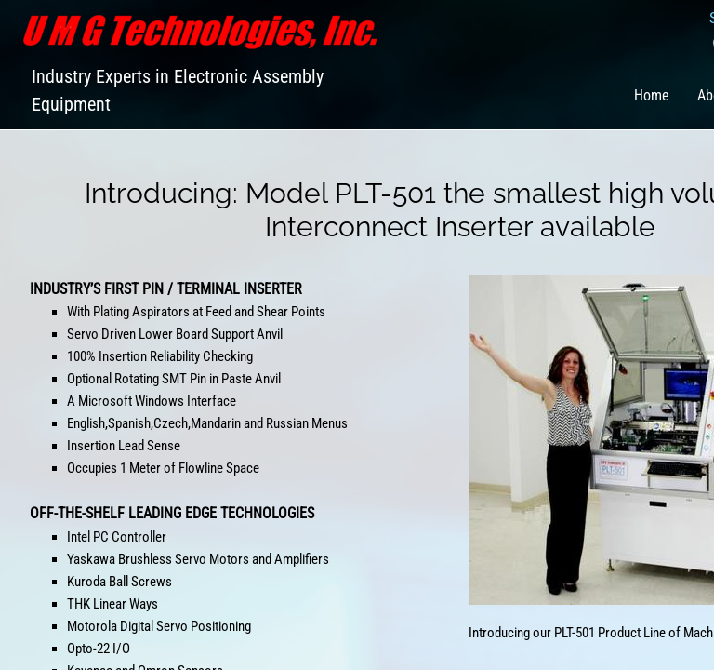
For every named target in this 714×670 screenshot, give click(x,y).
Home (651, 95)
